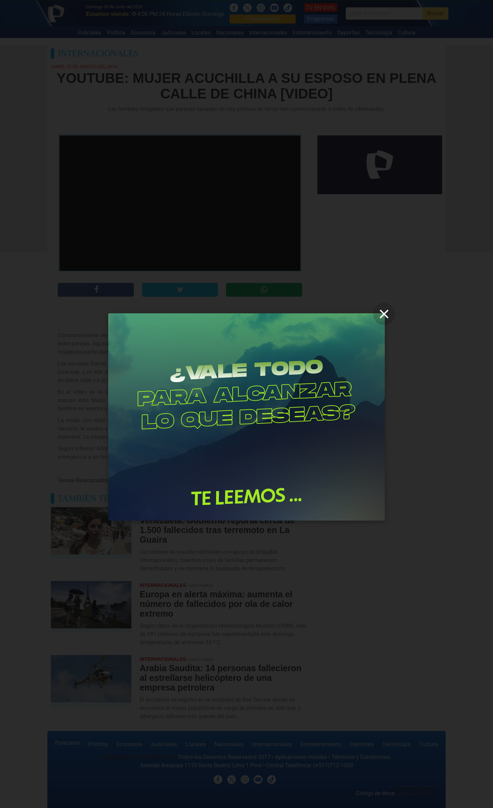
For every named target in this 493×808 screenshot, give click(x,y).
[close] (384, 314)
